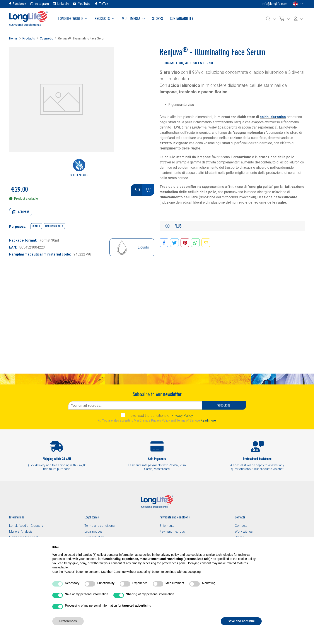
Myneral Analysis (20, 531)
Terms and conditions (99, 525)
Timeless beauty (54, 226)
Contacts (241, 525)
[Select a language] (298, 4)
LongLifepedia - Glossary (26, 525)
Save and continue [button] (241, 621)
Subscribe (223, 405)
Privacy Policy (182, 415)
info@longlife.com (274, 3)
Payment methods (172, 531)
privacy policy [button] (169, 554)
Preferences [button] (68, 621)
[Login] (298, 19)
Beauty (36, 226)
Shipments (167, 525)
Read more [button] (208, 420)
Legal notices (93, 531)
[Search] (271, 19)
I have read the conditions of (160, 415)
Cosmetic (46, 38)
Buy (144, 190)
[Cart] (285, 19)
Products (28, 38)
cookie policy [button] (246, 559)
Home (13, 38)
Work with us (244, 531)
